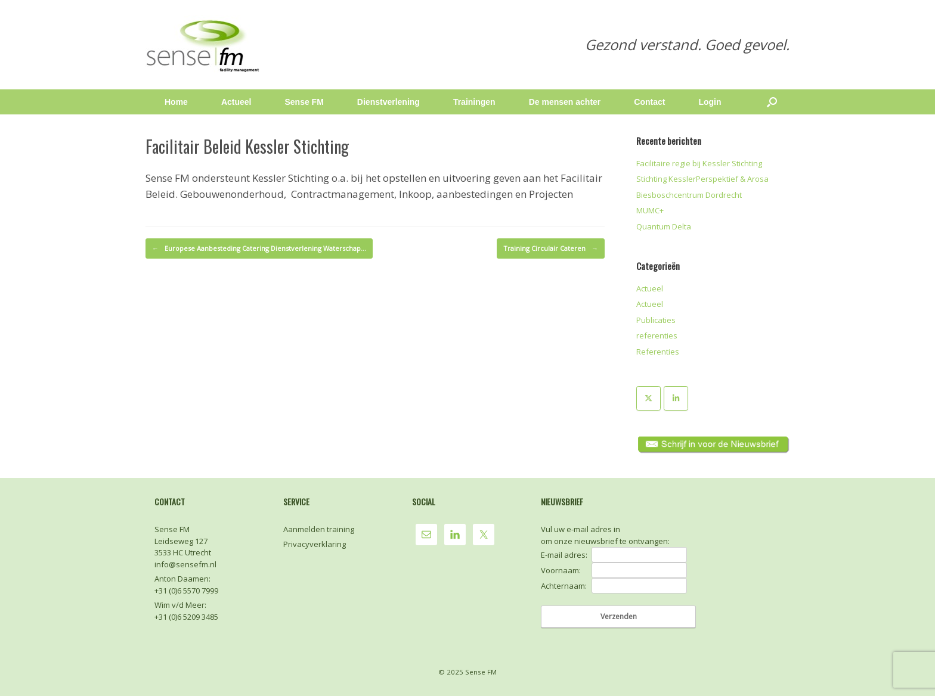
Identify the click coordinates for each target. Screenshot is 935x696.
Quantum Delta (663, 226)
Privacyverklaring (314, 544)
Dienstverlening (388, 102)
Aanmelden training (318, 529)
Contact (649, 102)
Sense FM (303, 102)
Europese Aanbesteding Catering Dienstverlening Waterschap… (259, 248)
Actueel (236, 102)
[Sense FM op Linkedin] (676, 398)
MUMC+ (650, 210)
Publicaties (656, 320)
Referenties (657, 351)
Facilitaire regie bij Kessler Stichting (699, 163)
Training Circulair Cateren (550, 248)
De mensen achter (565, 102)
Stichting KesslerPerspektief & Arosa (702, 178)
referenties (656, 335)
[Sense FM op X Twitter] (648, 398)
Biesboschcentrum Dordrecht (689, 194)
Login (709, 102)
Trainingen (474, 102)
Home (176, 102)
